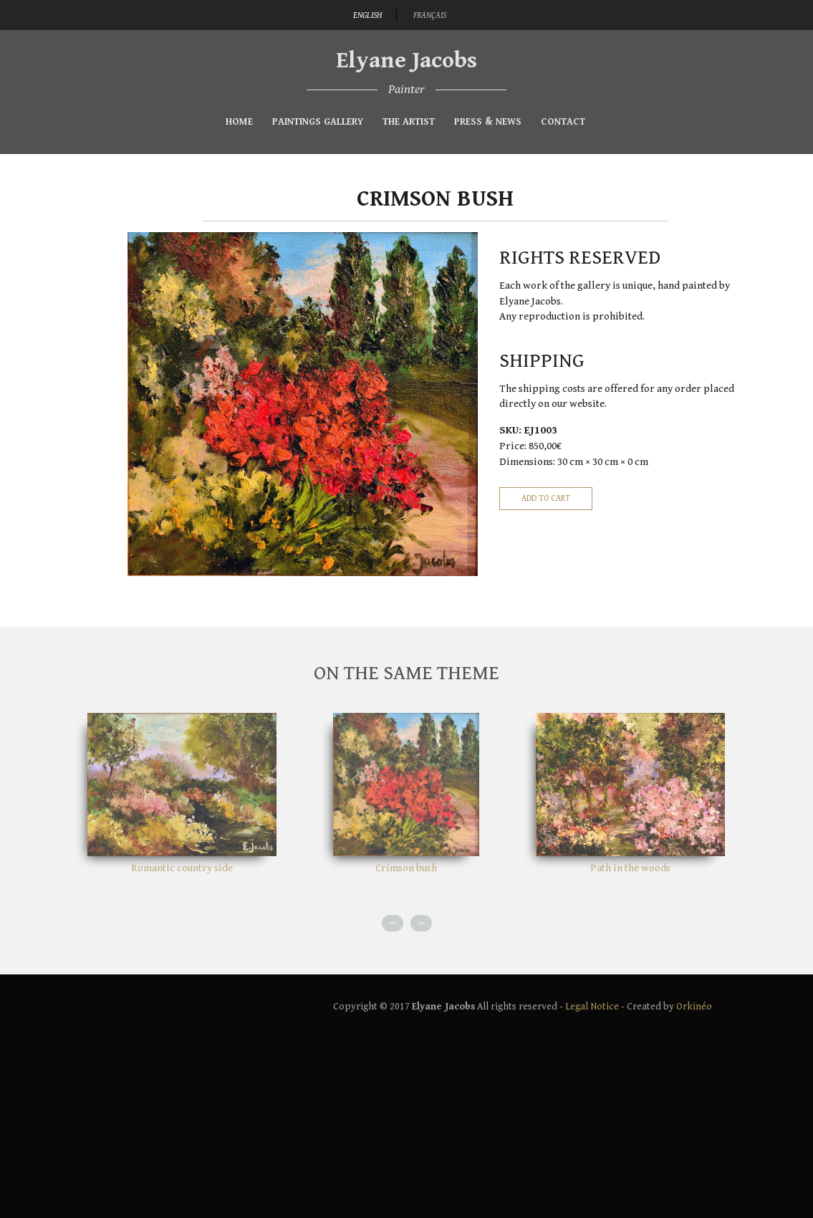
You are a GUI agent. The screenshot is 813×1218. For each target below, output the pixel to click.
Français (429, 15)
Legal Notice (592, 1006)
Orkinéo (694, 1006)
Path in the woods (630, 868)
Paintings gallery (317, 122)
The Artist (409, 122)
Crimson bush (406, 868)
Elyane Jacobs (406, 60)
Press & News (487, 122)
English (367, 15)
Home (239, 122)
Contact (563, 122)
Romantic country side (182, 868)
